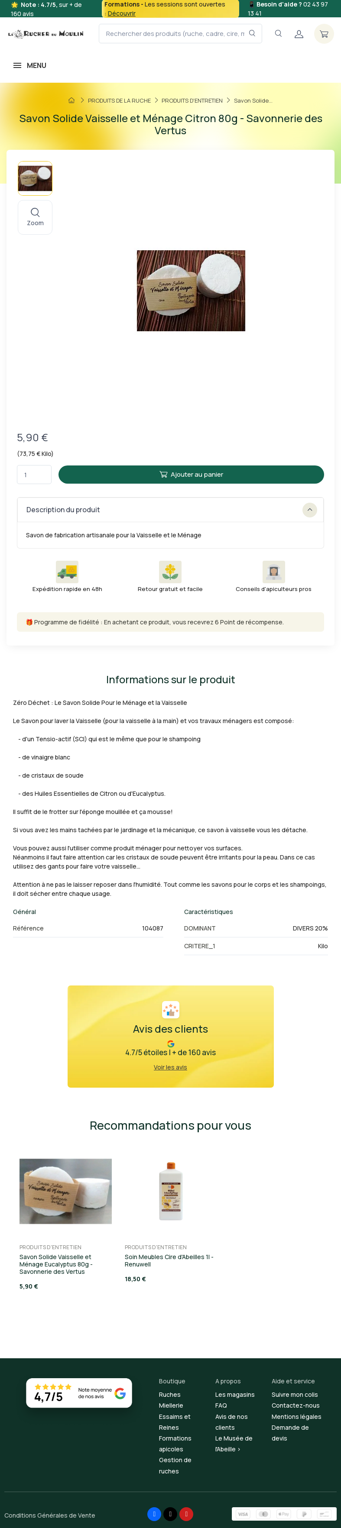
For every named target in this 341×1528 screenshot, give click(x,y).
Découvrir (122, 13)
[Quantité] (34, 475)
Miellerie (171, 1405)
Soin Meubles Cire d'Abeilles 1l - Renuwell (169, 1260)
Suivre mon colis (295, 1394)
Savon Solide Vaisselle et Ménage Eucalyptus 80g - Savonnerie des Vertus (56, 1264)
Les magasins (235, 1394)
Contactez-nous (296, 1405)
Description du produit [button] (171, 510)
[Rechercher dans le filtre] (252, 33)
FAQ (221, 1405)
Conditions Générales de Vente (49, 1515)
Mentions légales (297, 1416)
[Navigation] (278, 33)
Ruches (170, 1394)
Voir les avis (170, 1067)
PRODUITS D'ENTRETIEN (50, 1247)
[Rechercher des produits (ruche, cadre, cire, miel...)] (180, 33)
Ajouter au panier (191, 474)
